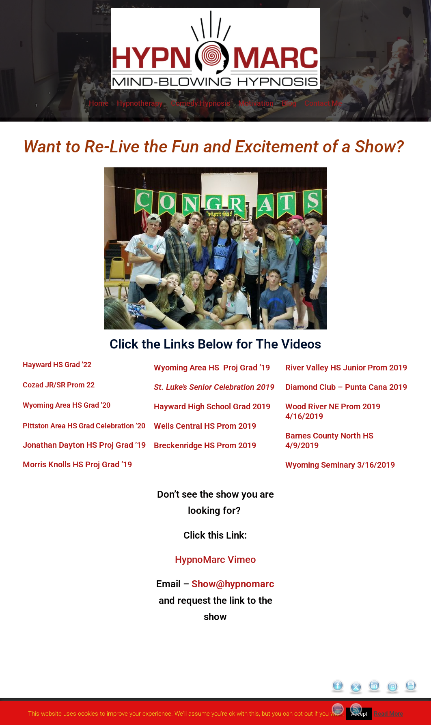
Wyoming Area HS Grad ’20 (66, 405)
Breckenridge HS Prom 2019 (205, 445)
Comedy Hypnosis (200, 103)
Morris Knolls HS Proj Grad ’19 (77, 464)
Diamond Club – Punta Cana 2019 (346, 387)
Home (99, 103)
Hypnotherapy (140, 103)
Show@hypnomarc (233, 584)
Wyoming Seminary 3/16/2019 (341, 465)
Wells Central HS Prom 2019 (205, 426)
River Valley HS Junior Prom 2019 (346, 367)
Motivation (256, 103)
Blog (289, 103)
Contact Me (323, 103)
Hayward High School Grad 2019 (212, 406)
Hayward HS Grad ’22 (57, 364)
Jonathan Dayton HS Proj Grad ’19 (84, 445)
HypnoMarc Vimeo (215, 559)
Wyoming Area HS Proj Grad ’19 (212, 367)
